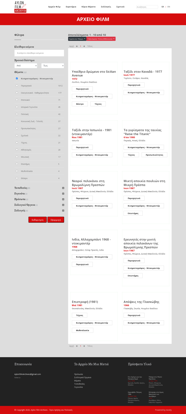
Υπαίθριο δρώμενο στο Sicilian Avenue (94, 73)
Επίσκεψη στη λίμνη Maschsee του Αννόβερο (156, 394)
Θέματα (77, 380)
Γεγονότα (78, 387)
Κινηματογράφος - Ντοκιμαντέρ (92, 96)
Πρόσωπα (78, 374)
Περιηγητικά (82, 89)
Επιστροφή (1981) (85, 302)
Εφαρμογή (56, 219)
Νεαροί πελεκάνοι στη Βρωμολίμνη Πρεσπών (88, 183)
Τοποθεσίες (79, 384)
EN (168, 6)
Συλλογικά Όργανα (82, 377)
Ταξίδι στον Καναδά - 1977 (143, 71)
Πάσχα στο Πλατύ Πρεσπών (155, 378)
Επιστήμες (133, 213)
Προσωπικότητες (154, 155)
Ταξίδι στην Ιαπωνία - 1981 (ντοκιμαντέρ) (92, 132)
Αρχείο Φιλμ (54, 6)
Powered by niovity (163, 410)
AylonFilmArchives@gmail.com (27, 374)
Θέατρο (80, 104)
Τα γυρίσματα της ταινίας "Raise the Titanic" (142, 132)
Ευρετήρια (71, 6)
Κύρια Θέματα (89, 6)
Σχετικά (120, 6)
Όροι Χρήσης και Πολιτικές (60, 410)
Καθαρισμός (38, 219)
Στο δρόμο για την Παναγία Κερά (135, 378)
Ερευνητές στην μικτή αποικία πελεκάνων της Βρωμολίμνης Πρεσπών (141, 243)
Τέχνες (98, 104)
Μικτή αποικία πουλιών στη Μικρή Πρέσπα (144, 183)
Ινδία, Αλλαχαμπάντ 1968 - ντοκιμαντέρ (91, 241)
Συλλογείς (106, 6)
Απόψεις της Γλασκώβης (141, 302)
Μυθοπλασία (82, 330)
